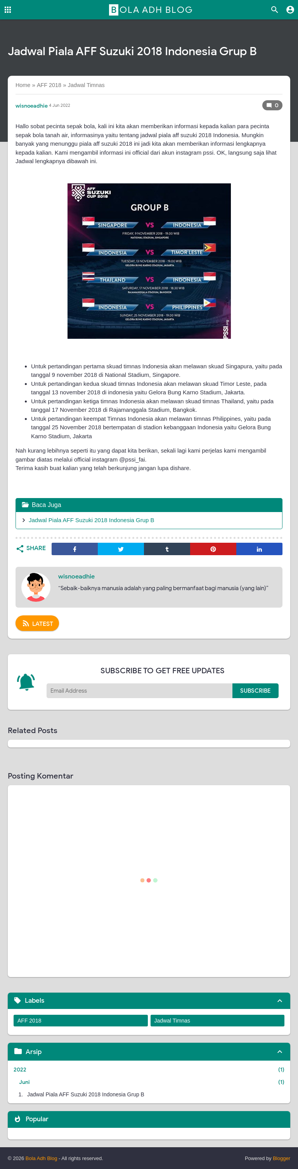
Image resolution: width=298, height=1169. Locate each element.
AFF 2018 (29, 1020)
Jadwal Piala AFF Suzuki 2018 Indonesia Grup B (91, 520)
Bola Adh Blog (152, 10)
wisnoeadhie (76, 576)
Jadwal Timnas (172, 1020)
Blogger (281, 1158)
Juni (24, 1082)
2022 (20, 1069)
